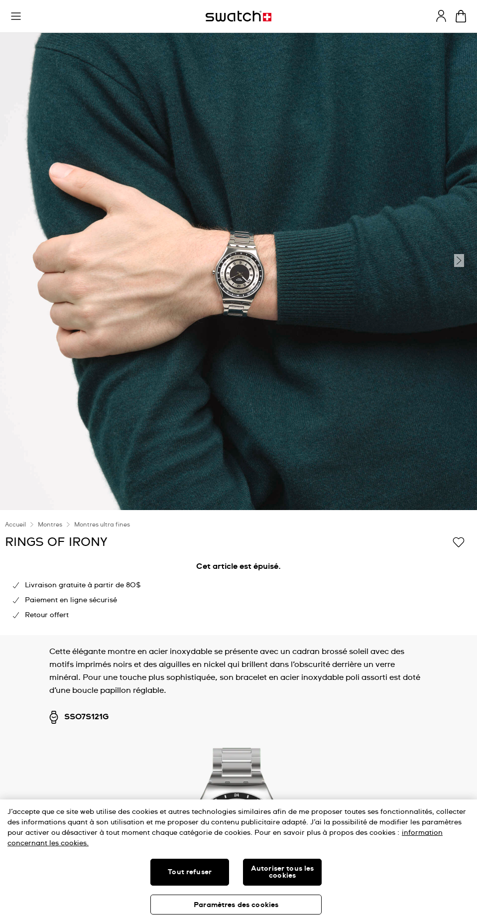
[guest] (441, 16)
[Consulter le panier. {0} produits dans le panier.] (461, 16)
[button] (16, 16)
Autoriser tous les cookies (282, 872)
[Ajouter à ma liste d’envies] (459, 541)
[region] (238, 860)
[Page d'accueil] (238, 16)
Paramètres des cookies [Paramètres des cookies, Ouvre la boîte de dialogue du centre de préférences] (236, 905)
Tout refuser (190, 872)
